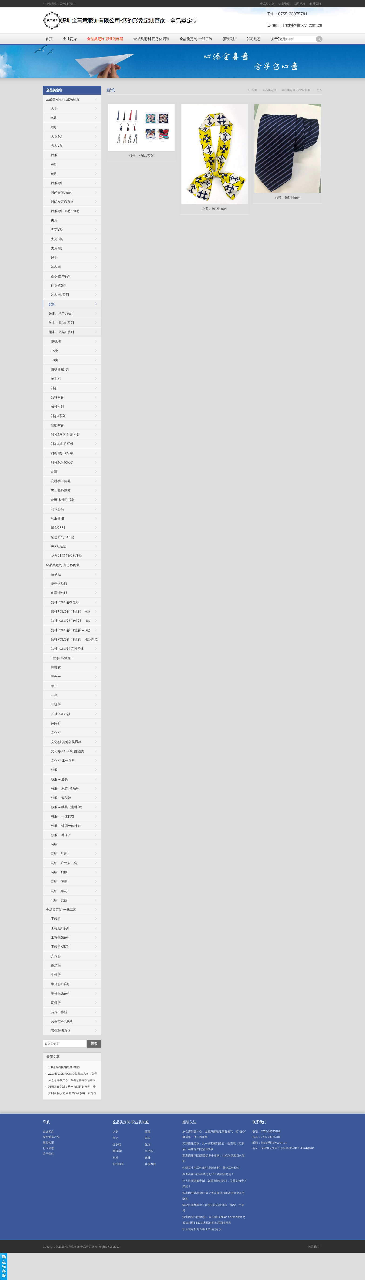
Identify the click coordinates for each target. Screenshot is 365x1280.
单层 (54, 686)
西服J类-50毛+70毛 (65, 211)
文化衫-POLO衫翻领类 (67, 751)
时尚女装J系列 (61, 192)
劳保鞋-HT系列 (62, 1021)
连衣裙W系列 (60, 276)
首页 (49, 39)
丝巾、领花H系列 (61, 323)
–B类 (54, 360)
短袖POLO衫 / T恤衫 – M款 (71, 611)
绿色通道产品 (51, 1137)
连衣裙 (56, 267)
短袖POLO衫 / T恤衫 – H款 (70, 621)
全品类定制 (267, 3)
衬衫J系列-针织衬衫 (65, 434)
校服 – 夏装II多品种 (65, 788)
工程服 (56, 919)
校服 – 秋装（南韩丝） (67, 807)
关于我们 (278, 39)
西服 (54, 155)
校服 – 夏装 (59, 779)
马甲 (54, 844)
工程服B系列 (60, 937)
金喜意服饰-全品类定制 (79, 1246)
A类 (53, 118)
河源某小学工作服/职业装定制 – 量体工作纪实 (211, 1167)
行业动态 (48, 1148)
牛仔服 (56, 975)
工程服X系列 (60, 947)
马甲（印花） (61, 891)
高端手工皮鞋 (61, 481)
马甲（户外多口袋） (65, 863)
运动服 (56, 574)
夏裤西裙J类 (60, 369)
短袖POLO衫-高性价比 (67, 649)
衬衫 (54, 388)
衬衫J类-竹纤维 (62, 444)
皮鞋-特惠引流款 (63, 500)
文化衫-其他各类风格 (66, 742)
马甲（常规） (61, 854)
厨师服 (56, 1003)
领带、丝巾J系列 (61, 313)
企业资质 (284, 3)
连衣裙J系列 (60, 295)
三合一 (56, 677)
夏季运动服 (59, 583)
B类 (53, 127)
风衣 (54, 257)
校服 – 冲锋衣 (61, 835)
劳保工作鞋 (59, 1012)
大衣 (54, 108)
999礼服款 (58, 546)
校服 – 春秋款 (61, 798)
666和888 (58, 528)
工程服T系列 (60, 928)
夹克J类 (56, 248)
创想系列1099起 (62, 537)
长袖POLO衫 (60, 714)
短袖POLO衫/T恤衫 (65, 602)
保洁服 (56, 965)
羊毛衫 (56, 378)
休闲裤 (56, 723)
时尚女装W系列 (62, 202)
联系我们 (315, 3)
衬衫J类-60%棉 (62, 453)
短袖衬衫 (57, 397)
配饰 (111, 90)
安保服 (56, 956)
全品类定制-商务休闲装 (151, 39)
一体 (54, 695)
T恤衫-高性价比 (62, 658)
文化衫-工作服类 (63, 760)
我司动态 (299, 3)
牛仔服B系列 (60, 993)
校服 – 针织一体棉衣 (66, 826)
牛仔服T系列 (60, 984)
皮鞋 (54, 472)
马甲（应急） (61, 881)
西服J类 (56, 183)
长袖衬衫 (57, 406)
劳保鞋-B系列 (61, 1030)
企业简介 (70, 39)
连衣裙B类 (58, 285)
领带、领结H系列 (61, 332)
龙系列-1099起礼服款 (66, 555)
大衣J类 (56, 136)
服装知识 (48, 1142)
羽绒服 (56, 704)
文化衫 (56, 732)
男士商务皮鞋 (61, 490)
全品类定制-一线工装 (196, 39)
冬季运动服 (59, 593)
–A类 (54, 351)
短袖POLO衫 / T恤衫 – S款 (70, 630)
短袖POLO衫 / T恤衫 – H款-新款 (74, 639)
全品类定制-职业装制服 (105, 39)
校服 (54, 770)
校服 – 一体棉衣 (62, 816)
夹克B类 (57, 239)
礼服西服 (57, 518)
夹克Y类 (57, 229)
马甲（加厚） (61, 872)
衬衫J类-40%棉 (62, 462)
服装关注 (230, 39)
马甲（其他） (61, 900)
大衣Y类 (57, 146)
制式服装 (57, 509)
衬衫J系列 (58, 416)
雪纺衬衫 (57, 425)
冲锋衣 (56, 667)
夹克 (54, 220)
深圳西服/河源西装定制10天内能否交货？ (208, 1174)
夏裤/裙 (56, 341)
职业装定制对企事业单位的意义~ (202, 1229)
